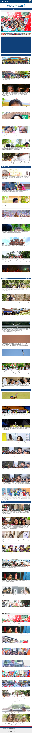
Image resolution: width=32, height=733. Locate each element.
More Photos (27, 55)
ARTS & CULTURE (5, 166)
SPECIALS (4, 501)
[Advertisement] (16, 45)
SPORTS (3, 390)
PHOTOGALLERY (4, 1)
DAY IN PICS (4, 55)
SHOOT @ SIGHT (5, 278)
